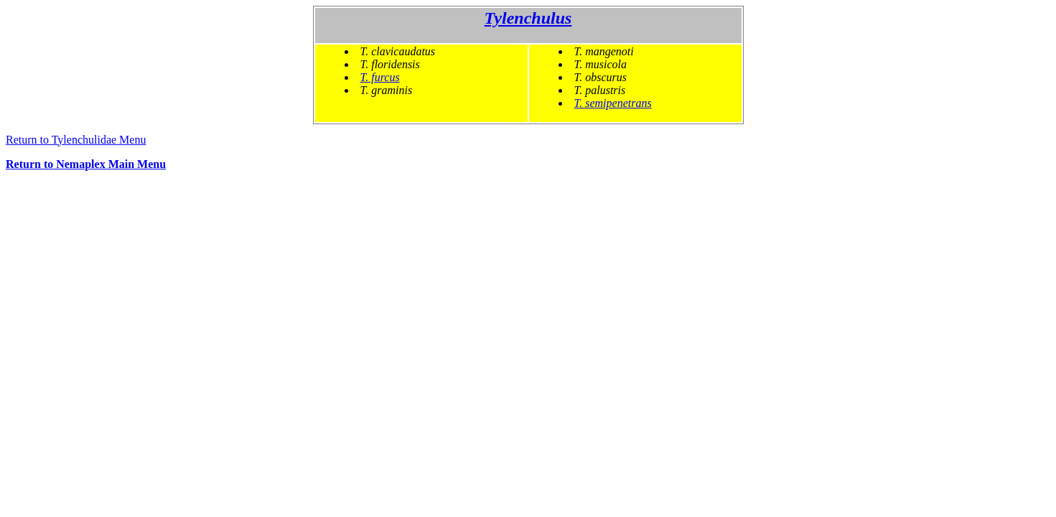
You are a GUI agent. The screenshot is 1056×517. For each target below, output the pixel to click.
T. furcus (380, 77)
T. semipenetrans (613, 103)
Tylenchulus (528, 18)
